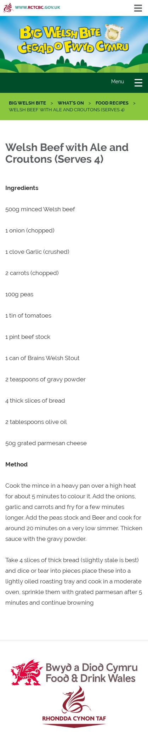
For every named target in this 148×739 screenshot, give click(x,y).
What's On (71, 103)
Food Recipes (112, 103)
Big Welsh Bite (27, 103)
